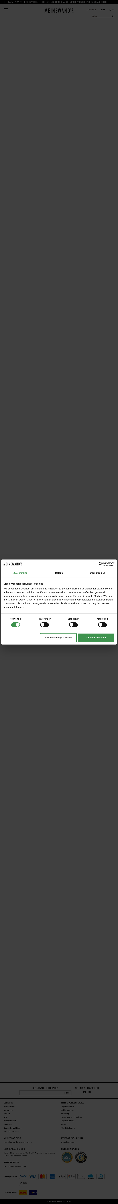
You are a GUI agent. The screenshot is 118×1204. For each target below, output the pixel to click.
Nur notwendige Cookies (58, 637)
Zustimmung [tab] (21, 573)
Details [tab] (59, 573)
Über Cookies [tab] (97, 573)
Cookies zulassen (96, 637)
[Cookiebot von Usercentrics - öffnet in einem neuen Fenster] (101, 564)
